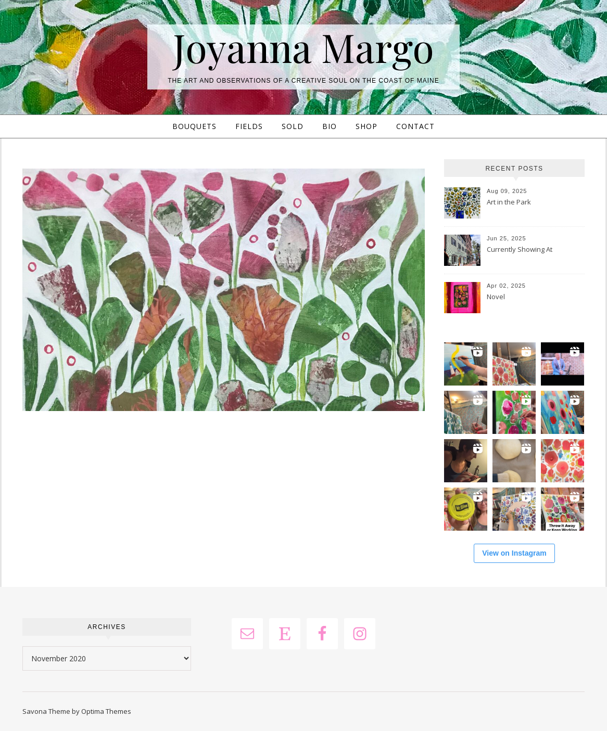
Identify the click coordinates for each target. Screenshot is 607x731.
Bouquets (194, 126)
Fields (249, 126)
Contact (415, 126)
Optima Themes (106, 711)
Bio (329, 126)
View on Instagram (514, 553)
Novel (496, 296)
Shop (366, 126)
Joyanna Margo (303, 47)
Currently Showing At (519, 249)
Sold (293, 126)
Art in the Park (509, 202)
